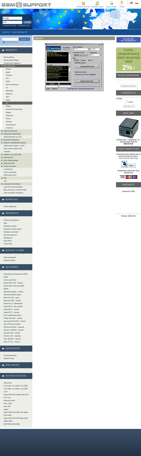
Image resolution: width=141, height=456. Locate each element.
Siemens (9, 122)
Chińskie (9, 75)
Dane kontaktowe (10, 257)
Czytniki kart (8, 169)
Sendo (8, 118)
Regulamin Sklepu (97, 7)
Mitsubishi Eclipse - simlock (13, 292)
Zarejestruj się (23, 25)
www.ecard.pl (124, 158)
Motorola (9, 94)
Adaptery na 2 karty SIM (12, 154)
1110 (5, 392)
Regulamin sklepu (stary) (13, 229)
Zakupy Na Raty (111, 7)
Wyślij (128, 106)
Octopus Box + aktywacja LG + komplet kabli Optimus (128, 142)
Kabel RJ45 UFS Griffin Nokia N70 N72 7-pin (16, 396)
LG (7, 87)
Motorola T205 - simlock (12, 300)
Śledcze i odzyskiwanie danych (15, 143)
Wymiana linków (9, 260)
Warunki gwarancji (10, 235)
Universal (9, 128)
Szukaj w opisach (10, 42)
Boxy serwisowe (9, 66)
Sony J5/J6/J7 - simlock (12, 339)
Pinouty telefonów (10, 355)
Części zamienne (10, 166)
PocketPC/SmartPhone (14, 109)
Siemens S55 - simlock (12, 333)
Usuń (129, 102)
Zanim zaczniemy (10, 280)
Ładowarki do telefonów (12, 184)
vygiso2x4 (26, 5)
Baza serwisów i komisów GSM (15, 190)
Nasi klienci (8, 241)
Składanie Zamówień (83, 7)
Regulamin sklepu (10, 226)
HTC (7, 78)
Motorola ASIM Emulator (12, 295)
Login (27, 22)
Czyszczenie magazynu (12, 63)
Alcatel (8, 69)
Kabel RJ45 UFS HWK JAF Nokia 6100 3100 (16, 413)
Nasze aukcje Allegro (11, 60)
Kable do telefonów (10, 131)
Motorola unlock (9, 400)
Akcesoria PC (9, 157)
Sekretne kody (9, 358)
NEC (7, 97)
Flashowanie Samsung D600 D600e (14, 287)
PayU (136, 158)
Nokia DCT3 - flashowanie (13, 303)
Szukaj (23, 39)
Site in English (131, 3)
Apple (8, 72)
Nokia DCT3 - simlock (11, 309)
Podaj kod (128, 86)
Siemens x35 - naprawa (12, 336)
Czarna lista (8, 244)
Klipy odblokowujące (11, 160)
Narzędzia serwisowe (11, 140)
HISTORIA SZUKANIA (12, 424)
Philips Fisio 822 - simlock (13, 318)
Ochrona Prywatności (11, 220)
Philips (8, 106)
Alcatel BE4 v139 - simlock (13, 283)
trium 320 (7, 406)
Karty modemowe (12, 84)
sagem (6, 409)
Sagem (8, 112)
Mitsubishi (9, 91)
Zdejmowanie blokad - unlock (14, 146)
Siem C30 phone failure (12, 324)
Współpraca (8, 238)
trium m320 (8, 403)
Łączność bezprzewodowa (13, 187)
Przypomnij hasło (9, 25)
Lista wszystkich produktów (13, 193)
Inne (5, 181)
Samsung (9, 115)
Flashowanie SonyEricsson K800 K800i (15, 275)
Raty (5, 223)
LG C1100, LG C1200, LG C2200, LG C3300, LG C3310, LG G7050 (16, 387)
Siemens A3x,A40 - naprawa (14, 327)
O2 (7, 103)
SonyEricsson (11, 125)
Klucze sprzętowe (10, 172)
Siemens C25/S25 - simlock (14, 330)
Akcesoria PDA (9, 163)
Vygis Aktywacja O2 (19, 32)
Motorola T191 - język (11, 297)
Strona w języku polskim (136, 3)
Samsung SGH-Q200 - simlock (15, 321)
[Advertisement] (128, 204)
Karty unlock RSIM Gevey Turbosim (13, 150)
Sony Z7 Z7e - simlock (12, 342)
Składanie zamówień (11, 232)
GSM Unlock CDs (10, 175)
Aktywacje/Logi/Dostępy (12, 134)
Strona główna (9, 57)
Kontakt (122, 7)
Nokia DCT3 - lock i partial (13, 306)
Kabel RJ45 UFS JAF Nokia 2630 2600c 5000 (16, 419)
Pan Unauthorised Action (12, 315)
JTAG (8, 81)
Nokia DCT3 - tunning (11, 312)
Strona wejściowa (10, 206)
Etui (5, 178)
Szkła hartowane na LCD (13, 137)
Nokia (8, 100)
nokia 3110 (8, 383)
